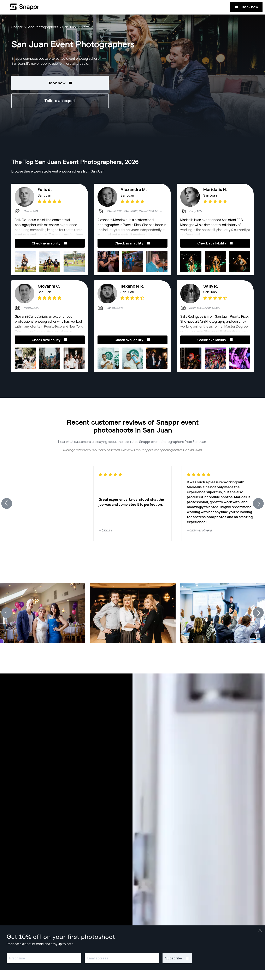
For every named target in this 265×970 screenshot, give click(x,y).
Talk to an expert (60, 100)
